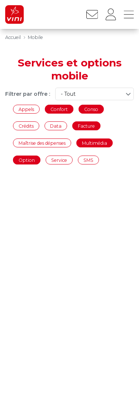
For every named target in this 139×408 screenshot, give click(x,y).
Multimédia (94, 143)
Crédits (26, 126)
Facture (86, 126)
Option (27, 160)
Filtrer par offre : (27, 94)
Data (56, 126)
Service (59, 160)
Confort (59, 109)
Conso (91, 109)
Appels (26, 109)
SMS (88, 160)
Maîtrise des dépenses (42, 143)
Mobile (35, 37)
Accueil (13, 37)
